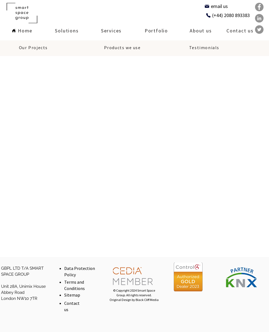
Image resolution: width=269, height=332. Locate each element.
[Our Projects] (33, 48)
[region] (67, 30)
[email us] (216, 6)
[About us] (201, 31)
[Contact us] (240, 31)
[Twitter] (259, 29)
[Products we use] (122, 48)
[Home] (22, 31)
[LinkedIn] (259, 18)
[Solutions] (67, 31)
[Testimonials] (204, 48)
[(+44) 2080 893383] (228, 15)
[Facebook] (259, 7)
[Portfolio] (156, 31)
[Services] (111, 31)
